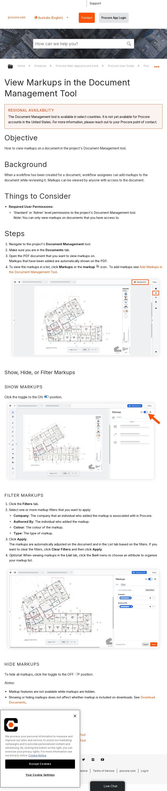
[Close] (75, 716)
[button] (129, 43)
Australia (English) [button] (50, 17)
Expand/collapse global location (156, 65)
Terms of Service (103, 770)
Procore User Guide (121, 65)
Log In (144, 770)
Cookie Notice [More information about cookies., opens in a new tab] (37, 755)
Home (21, 65)
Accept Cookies (40, 763)
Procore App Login (114, 17)
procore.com (16, 17)
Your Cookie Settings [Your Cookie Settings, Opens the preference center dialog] (40, 774)
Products (41, 65)
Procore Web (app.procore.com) (77, 65)
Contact (86, 17)
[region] (40, 749)
